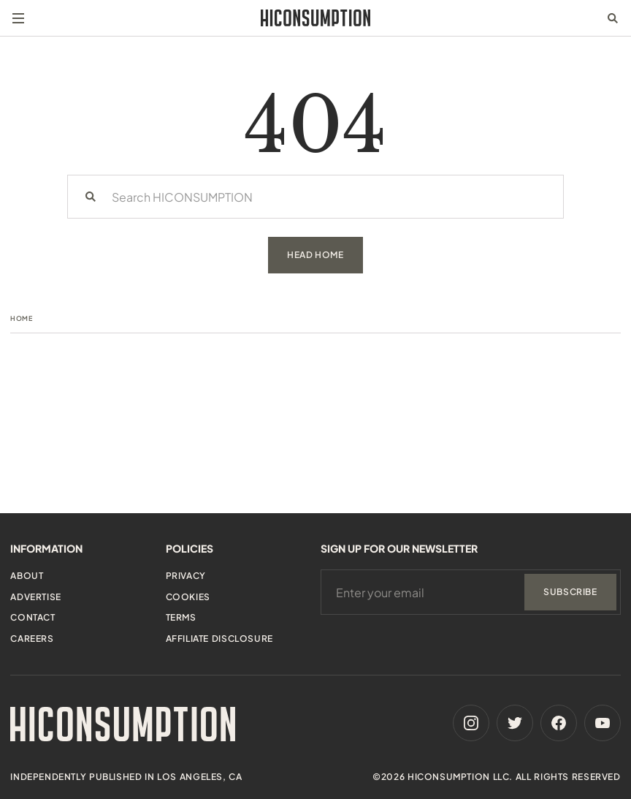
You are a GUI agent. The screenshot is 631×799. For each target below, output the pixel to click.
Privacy (186, 575)
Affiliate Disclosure (219, 638)
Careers (31, 638)
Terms (181, 617)
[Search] (90, 197)
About (26, 575)
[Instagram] (471, 723)
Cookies (188, 596)
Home (21, 318)
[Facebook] (558, 723)
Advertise (35, 596)
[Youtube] (602, 723)
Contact (32, 617)
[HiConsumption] (315, 18)
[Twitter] (515, 723)
